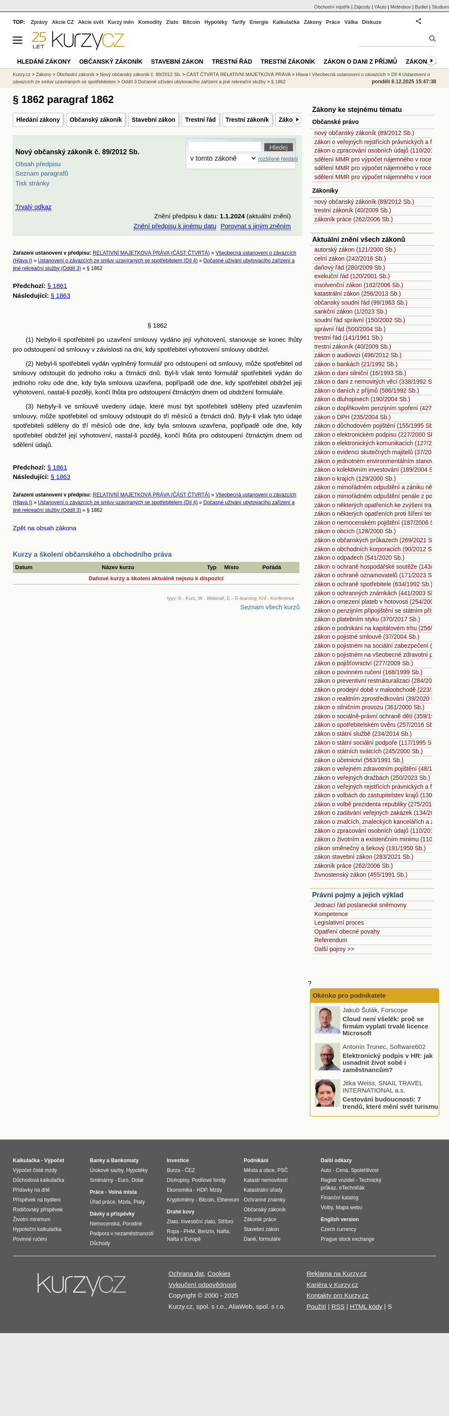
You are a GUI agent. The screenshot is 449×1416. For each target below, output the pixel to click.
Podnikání (256, 1160)
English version (340, 1219)
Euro (123, 1180)
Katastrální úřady (263, 1190)
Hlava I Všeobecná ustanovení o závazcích (341, 74)
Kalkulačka (286, 22)
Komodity (150, 22)
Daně (250, 1239)
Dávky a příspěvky (112, 1214)
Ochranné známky (264, 1200)
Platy (139, 1202)
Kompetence (331, 914)
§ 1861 (57, 285)
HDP (202, 1190)
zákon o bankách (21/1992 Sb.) (356, 364)
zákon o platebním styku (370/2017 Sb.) (367, 619)
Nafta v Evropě (184, 1239)
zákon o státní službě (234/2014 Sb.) (363, 733)
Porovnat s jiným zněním (256, 225)
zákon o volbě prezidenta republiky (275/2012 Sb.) (381, 804)
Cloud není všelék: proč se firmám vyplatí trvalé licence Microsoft (385, 1026)
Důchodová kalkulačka (38, 1180)
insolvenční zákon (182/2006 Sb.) (358, 285)
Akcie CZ (63, 22)
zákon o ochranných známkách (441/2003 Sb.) (376, 593)
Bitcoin (191, 22)
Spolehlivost (365, 1170)
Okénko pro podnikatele (349, 995)
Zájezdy (362, 6)
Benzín (206, 1231)
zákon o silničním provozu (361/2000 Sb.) (369, 707)
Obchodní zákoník (76, 74)
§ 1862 (278, 81)
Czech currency (338, 1229)
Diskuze (371, 22)
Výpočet (54, 1160)
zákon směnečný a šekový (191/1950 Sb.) (370, 848)
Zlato (172, 22)
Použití (316, 1306)
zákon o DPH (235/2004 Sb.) (352, 417)
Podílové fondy (208, 1180)
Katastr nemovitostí (266, 1180)
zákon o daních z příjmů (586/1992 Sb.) (366, 390)
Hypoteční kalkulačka (37, 1229)
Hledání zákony (38, 119)
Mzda (124, 1202)
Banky (97, 1160)
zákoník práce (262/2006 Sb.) (353, 219)
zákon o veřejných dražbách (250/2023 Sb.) (372, 777)
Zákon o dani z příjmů (360, 61)
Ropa (173, 1231)
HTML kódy (366, 1306)
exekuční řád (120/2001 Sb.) (352, 276)
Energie (259, 22)
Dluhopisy (178, 1180)
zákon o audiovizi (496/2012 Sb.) (358, 355)
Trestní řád (200, 119)
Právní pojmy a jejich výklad (357, 895)
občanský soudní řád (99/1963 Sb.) (361, 302)
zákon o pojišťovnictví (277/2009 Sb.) (363, 663)
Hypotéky (215, 22)
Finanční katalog (339, 1198)
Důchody (100, 1243)
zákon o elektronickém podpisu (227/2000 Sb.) (376, 434)
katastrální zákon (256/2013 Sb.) (357, 293)
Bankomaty (125, 1160)
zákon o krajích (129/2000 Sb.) (355, 478)
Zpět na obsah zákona (44, 528)
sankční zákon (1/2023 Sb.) (350, 311)
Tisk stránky (32, 183)
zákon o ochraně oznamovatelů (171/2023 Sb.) (376, 575)
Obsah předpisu (38, 163)
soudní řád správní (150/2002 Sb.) (359, 320)
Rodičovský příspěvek (38, 1210)
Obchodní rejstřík (332, 6)
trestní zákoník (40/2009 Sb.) (352, 210)
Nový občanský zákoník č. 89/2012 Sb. (140, 74)
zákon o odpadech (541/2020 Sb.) (359, 557)
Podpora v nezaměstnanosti (122, 1234)
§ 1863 (60, 295)
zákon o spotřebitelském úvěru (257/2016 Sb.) (375, 724)
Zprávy (39, 22)
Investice (178, 1160)
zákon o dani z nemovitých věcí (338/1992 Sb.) (376, 381)
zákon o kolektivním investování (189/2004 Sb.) (377, 469)
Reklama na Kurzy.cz (337, 1273)
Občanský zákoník (96, 119)
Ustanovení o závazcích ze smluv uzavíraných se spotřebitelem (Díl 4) (118, 261)
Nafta (223, 1231)
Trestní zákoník (247, 119)
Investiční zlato (198, 1222)
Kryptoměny (180, 1200)
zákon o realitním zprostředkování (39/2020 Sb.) (378, 698)
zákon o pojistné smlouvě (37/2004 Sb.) (366, 636)
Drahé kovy (181, 1212)
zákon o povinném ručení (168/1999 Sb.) (368, 672)
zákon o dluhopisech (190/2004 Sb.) (362, 399)
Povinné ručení (30, 1239)
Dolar (137, 1180)
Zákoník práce (260, 1219)
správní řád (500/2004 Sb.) (350, 329)
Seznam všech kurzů (270, 607)
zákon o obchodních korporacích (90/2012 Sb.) (376, 549)
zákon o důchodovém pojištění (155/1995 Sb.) (375, 425)
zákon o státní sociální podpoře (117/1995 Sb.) (376, 742)
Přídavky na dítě (31, 1190)
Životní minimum (31, 1219)
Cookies (218, 1273)
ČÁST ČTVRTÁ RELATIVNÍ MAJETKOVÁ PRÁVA (238, 74)
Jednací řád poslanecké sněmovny (360, 905)
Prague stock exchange (347, 1239)
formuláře (270, 1239)
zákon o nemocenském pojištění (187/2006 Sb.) (377, 522)
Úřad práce (102, 1202)
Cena (342, 1170)
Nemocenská (105, 1224)
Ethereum (228, 1200)
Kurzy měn (121, 22)
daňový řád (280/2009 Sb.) (349, 267)
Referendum (330, 940)
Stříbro (225, 1222)
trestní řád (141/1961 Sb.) (348, 337)
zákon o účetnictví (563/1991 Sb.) (359, 760)
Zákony (313, 22)
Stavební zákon (153, 119)
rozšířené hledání (278, 159)
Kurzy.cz (21, 74)
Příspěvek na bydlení (37, 1200)
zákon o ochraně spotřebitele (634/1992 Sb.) (373, 584)
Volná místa (122, 1192)
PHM (189, 1231)
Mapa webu (349, 1207)
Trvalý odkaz (33, 206)
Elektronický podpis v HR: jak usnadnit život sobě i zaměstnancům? (388, 1062)
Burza (173, 1170)
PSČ (283, 1170)
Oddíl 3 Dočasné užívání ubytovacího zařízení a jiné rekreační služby (193, 81)
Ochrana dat (186, 1273)
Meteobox (400, 6)
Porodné (132, 1224)
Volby (327, 1207)
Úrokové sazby (106, 1170)
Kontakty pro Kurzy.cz (338, 1295)
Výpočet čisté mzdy (35, 1170)
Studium (440, 6)
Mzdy (216, 1190)
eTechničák (352, 1188)
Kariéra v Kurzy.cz (332, 1284)
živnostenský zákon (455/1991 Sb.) (361, 874)
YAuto (380, 6)
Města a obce (259, 1170)
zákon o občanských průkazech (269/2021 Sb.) (376, 540)
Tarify (238, 22)
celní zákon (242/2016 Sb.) (350, 258)
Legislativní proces (339, 922)
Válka (350, 22)
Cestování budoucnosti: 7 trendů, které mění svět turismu (390, 1103)
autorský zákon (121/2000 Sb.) (355, 249)
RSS (338, 1306)
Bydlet (421, 6)
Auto (326, 1170)
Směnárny (101, 1180)
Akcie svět (90, 22)
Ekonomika (179, 1190)
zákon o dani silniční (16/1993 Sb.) (360, 373)
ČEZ (190, 1170)
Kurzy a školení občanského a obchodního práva (92, 554)
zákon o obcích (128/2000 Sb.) (355, 531)
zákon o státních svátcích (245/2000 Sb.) (368, 751)
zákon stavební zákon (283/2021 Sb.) (364, 856)
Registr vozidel (337, 1180)
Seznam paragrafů (41, 173)
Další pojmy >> (334, 949)
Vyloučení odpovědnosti (202, 1284)
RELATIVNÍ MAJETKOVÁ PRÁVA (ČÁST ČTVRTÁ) (151, 253)
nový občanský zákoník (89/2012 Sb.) (364, 132)
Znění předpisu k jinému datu (174, 225)
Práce (333, 22)
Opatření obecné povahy (347, 931)
